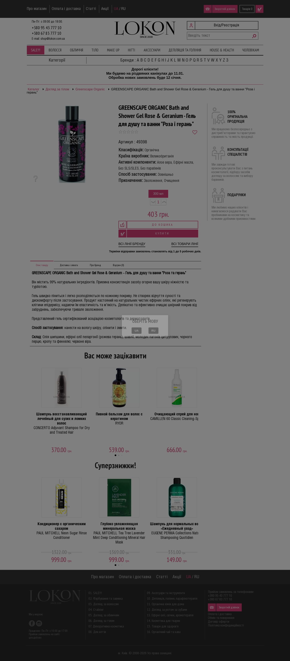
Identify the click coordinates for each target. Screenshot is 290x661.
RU (123, 9)
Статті (91, 9)
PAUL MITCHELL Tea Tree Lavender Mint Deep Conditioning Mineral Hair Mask (119, 533)
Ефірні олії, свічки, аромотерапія (172, 615)
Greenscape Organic (90, 89)
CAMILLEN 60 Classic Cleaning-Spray (177, 416)
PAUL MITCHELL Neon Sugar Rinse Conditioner (61, 531)
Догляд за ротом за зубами (169, 609)
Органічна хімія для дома (168, 604)
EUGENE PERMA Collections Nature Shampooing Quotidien (177, 531)
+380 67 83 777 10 (46, 33)
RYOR (119, 418)
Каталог (33, 89)
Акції (105, 9)
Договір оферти (218, 621)
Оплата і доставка (66, 9)
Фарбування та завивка (108, 598)
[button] (115, 455)
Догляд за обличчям (106, 615)
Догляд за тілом (57, 89)
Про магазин (37, 9)
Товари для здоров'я (165, 626)
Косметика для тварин (166, 620)
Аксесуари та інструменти (168, 593)
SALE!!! (35, 50)
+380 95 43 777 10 (46, 27)
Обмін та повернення (221, 618)
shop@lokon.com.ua (53, 38)
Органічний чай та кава (166, 631)
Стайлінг (98, 609)
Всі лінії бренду (131, 244)
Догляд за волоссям (106, 604)
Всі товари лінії (184, 244)
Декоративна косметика (108, 626)
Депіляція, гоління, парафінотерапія (174, 598)
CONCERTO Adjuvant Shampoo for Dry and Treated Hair (61, 423)
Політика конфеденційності (226, 625)
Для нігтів (99, 631)
